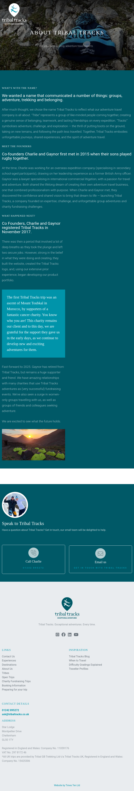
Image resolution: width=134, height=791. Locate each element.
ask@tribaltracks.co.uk (15, 714)
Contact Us (8, 656)
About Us (7, 668)
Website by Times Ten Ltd (67, 785)
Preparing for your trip (14, 689)
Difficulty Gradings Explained (85, 664)
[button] (128, 8)
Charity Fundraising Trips (16, 681)
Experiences (9, 660)
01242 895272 (33, 568)
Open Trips (8, 677)
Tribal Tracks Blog (79, 656)
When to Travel (77, 660)
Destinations (9, 664)
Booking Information (14, 685)
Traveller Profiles (78, 668)
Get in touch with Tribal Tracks (100, 568)
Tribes (5, 673)
